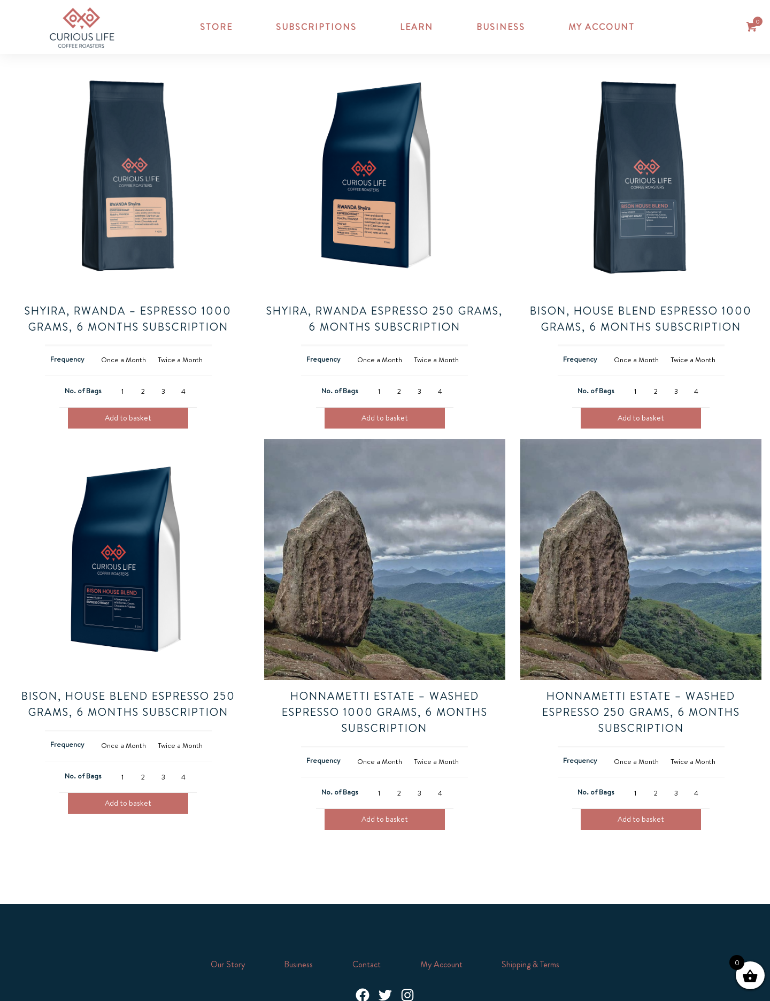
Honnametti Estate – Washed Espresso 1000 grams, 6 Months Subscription (385, 712)
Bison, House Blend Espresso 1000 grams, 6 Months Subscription (641, 318)
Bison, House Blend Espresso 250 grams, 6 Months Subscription (128, 704)
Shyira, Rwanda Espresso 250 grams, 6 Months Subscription (384, 318)
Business (500, 27)
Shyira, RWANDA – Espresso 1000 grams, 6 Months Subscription (128, 318)
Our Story (228, 964)
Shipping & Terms (530, 964)
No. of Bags (83, 390)
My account (601, 27)
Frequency (67, 359)
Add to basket (128, 417)
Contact (366, 964)
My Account (441, 964)
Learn (416, 27)
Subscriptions (316, 27)
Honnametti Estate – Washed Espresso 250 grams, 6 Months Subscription (641, 712)
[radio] (123, 360)
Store (216, 27)
